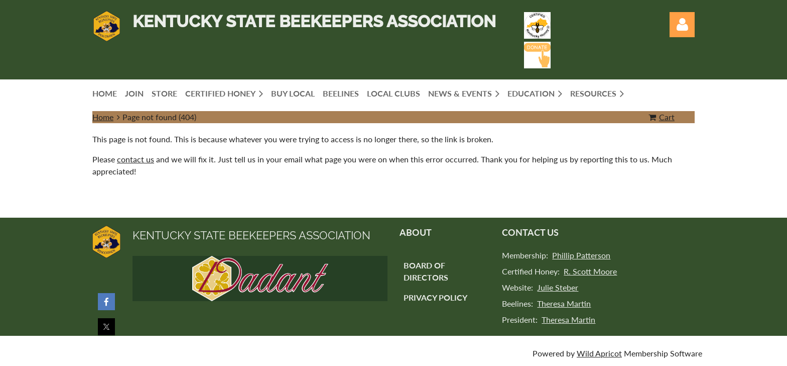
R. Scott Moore (590, 271)
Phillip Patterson (581, 255)
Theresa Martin (564, 303)
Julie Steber (557, 287)
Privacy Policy (435, 297)
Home (102, 117)
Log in (682, 24)
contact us (135, 159)
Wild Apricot (599, 353)
